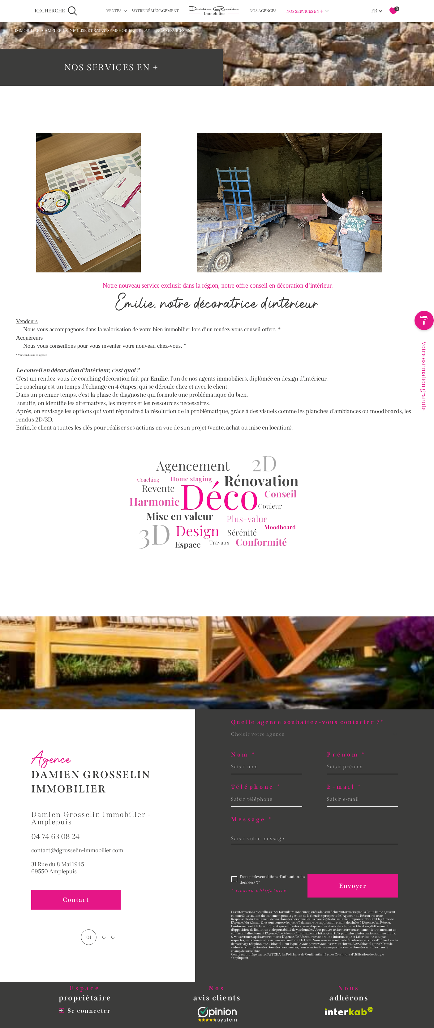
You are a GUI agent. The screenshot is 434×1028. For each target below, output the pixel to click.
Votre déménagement (155, 10)
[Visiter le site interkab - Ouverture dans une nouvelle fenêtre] (349, 1011)
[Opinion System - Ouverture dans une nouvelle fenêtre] (217, 1014)
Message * (252, 820)
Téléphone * (256, 787)
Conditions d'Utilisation (352, 954)
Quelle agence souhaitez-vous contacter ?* (307, 722)
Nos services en (305, 11)
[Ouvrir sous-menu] (125, 11)
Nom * (243, 755)
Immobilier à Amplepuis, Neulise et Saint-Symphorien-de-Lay (82, 30)
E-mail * (344, 787)
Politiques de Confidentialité (306, 954)
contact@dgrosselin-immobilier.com (77, 864)
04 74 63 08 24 (55, 851)
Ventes (114, 10)
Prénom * (346, 755)
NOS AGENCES (263, 10)
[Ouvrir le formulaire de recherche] (56, 11)
